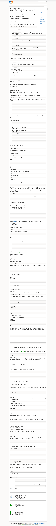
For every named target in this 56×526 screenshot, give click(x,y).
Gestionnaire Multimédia (41, 2)
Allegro (12, 167)
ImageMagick (17, 76)
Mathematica (12, 205)
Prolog (11, 512)
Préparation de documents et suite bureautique (43, 9)
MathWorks (14, 221)
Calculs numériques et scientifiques (42, 16)
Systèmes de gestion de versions (42, 21)
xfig (11, 515)
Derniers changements (36, 2)
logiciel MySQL (18, 252)
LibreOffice (12, 91)
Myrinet (11, 505)
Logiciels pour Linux (41, 8)
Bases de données (42, 19)
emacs (12, 490)
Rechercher (46, 1)
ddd (11, 488)
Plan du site (46, 2)
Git (40, 24)
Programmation (41, 12)
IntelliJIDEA (12, 497)
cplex (12, 484)
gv (11, 496)
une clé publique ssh (22, 351)
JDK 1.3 (19, 133)
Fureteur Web (41, 15)
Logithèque (41, 25)
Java (11, 498)
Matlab (41, 18)
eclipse (12, 489)
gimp (12, 495)
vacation (11, 513)
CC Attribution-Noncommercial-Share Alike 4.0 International (38, 523)
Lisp (40, 14)
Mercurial (41, 23)
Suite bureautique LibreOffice (43, 11)
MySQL (11, 506)
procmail (11, 511)
